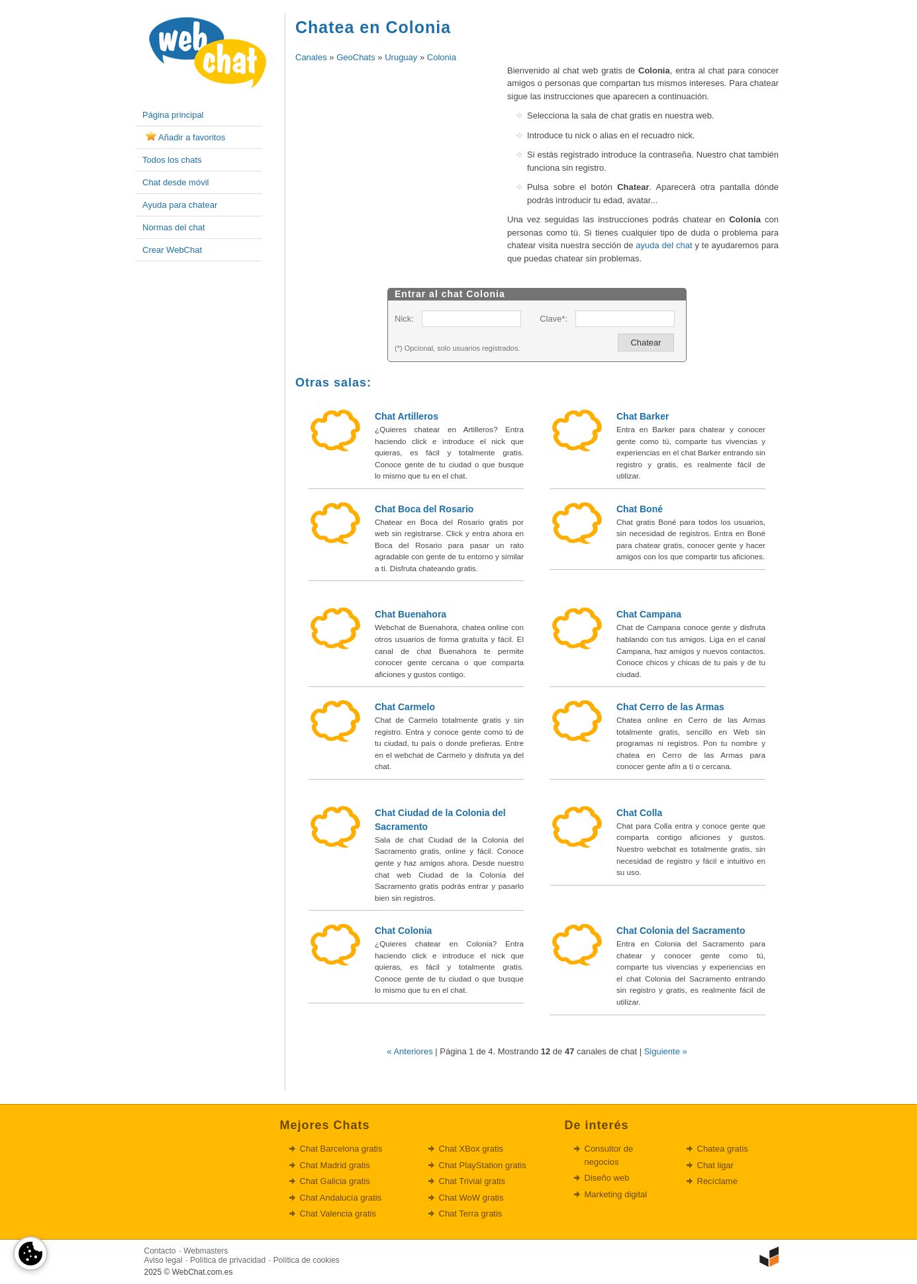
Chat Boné (639, 509)
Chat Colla (639, 812)
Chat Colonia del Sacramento (680, 930)
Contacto (160, 1251)
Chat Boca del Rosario (424, 509)
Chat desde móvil (175, 182)
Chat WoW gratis (471, 1198)
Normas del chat (173, 227)
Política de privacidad (227, 1260)
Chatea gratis (722, 1149)
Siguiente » (665, 1051)
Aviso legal (163, 1260)
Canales (311, 57)
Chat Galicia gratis (335, 1181)
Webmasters (205, 1251)
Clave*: (553, 319)
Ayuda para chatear (179, 205)
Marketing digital (616, 1194)
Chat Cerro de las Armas (670, 707)
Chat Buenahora (410, 614)
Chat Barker (642, 416)
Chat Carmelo (405, 707)
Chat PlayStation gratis (482, 1165)
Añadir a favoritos (191, 137)
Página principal (173, 115)
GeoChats (355, 57)
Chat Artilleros (406, 416)
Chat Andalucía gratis (341, 1198)
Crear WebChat (172, 250)
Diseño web (607, 1178)
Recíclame (717, 1181)
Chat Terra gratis (471, 1213)
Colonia (441, 57)
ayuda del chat (664, 245)
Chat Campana (648, 614)
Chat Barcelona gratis (341, 1149)
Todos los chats (172, 160)
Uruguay (401, 57)
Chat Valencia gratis (338, 1213)
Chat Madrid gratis (335, 1165)
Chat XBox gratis (471, 1149)
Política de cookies (306, 1260)
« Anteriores (409, 1051)
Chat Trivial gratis (472, 1181)
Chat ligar (715, 1165)
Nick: (404, 319)
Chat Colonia (403, 930)
